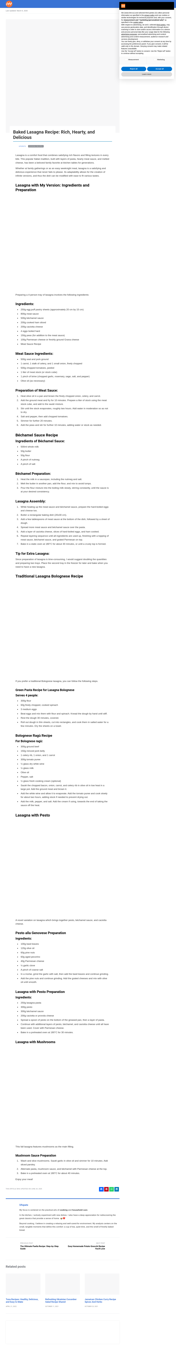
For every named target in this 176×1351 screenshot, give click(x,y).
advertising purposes (129, 34)
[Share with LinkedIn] (116, 1189)
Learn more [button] (146, 74)
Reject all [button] (133, 69)
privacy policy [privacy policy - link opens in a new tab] (149, 15)
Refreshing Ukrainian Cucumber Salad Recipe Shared (61, 1300)
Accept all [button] (160, 69)
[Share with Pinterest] (106, 1189)
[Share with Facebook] (101, 1189)
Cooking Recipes (36, 146)
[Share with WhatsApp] (111, 1189)
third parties (161, 25)
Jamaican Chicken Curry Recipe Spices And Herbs (100, 1300)
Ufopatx (22, 146)
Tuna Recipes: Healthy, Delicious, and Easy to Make (22, 1300)
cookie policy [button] (138, 22)
